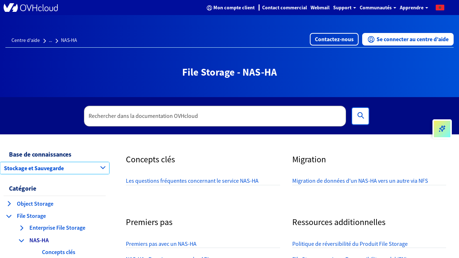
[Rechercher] (360, 116)
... (50, 40)
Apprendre (414, 7)
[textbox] (215, 116)
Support (344, 7)
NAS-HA (69, 40)
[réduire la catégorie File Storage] (9, 216)
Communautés (378, 7)
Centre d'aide (25, 40)
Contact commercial (284, 7)
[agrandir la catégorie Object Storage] (9, 203)
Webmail (320, 7)
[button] (440, 7)
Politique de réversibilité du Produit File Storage (350, 243)
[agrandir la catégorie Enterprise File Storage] (21, 227)
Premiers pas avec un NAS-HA (161, 243)
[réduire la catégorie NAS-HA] (21, 240)
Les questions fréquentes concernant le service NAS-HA (192, 180)
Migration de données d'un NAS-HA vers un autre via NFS (360, 180)
